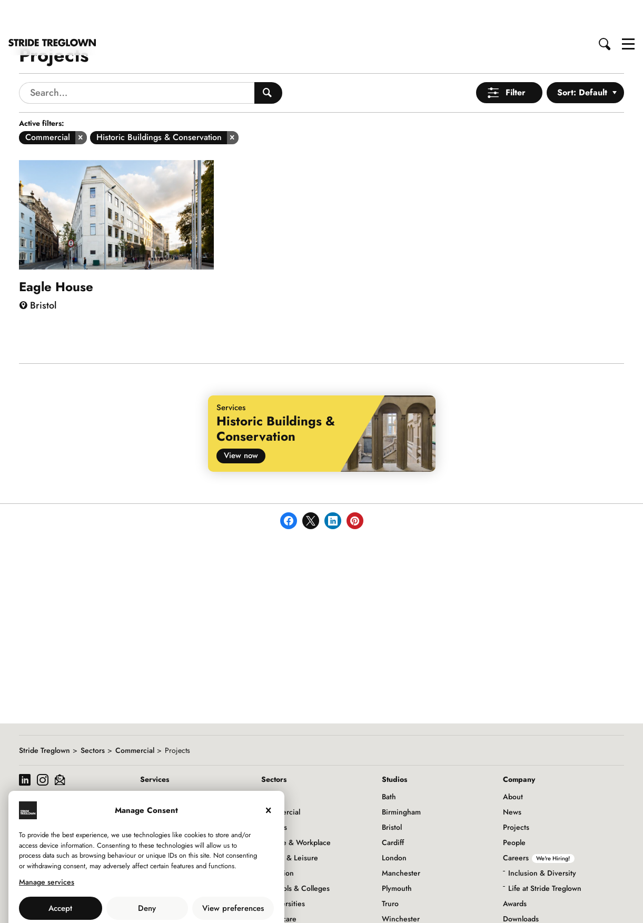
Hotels (276, 795)
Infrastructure (283, 902)
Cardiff (393, 811)
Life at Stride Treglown (544, 856)
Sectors (93, 718)
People (514, 811)
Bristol (392, 795)
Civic (269, 765)
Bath (389, 765)
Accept (60, 876)
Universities (285, 872)
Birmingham (401, 780)
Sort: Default (582, 61)
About (513, 765)
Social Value (523, 902)
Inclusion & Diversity (542, 841)
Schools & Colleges (298, 856)
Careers (539, 826)
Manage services (46, 850)
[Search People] (268, 61)
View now (241, 424)
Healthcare (278, 887)
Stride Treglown (44, 718)
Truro (390, 872)
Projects (516, 795)
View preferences (233, 876)
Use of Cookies (119, 900)
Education (277, 841)
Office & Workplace (298, 811)
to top (625, 906)
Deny (147, 876)
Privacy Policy (175, 900)
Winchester (401, 887)
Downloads (521, 887)
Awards (515, 872)
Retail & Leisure (292, 826)
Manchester (401, 841)
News (512, 780)
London (394, 826)
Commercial (134, 718)
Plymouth (397, 856)
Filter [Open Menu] (516, 61)
